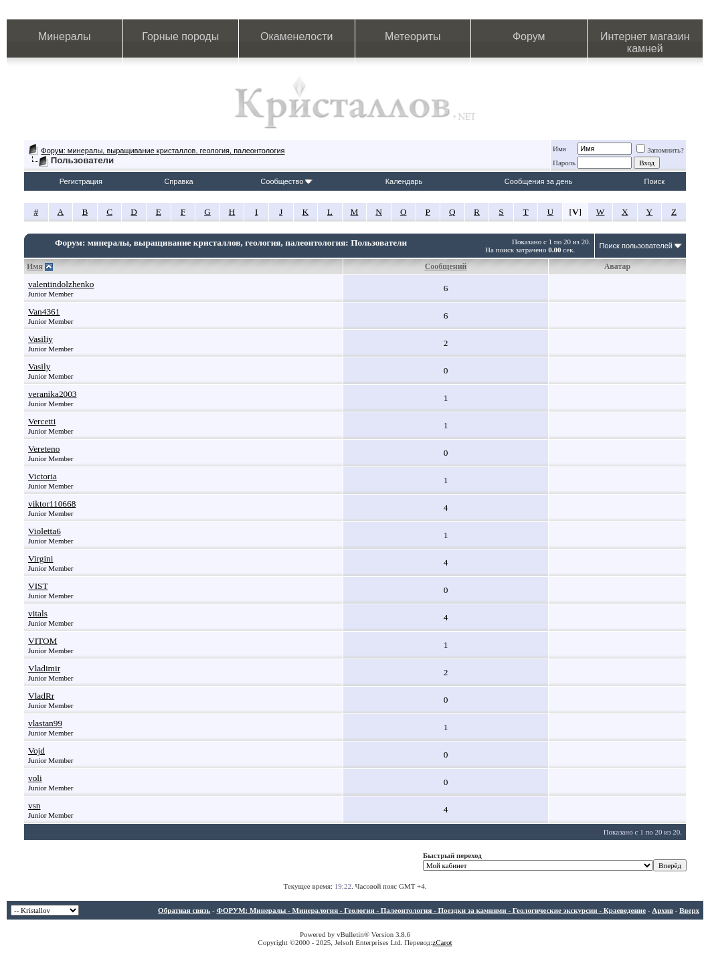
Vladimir (44, 668)
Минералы (64, 36)
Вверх (689, 910)
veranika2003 (52, 394)
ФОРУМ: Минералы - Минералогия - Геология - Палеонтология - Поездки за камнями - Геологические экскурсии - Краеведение (431, 910)
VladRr (41, 696)
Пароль (564, 163)
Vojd (36, 751)
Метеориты (412, 36)
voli (35, 778)
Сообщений (446, 266)
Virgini (40, 558)
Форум (529, 36)
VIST (38, 586)
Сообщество (286, 181)
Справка (178, 181)
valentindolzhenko (61, 284)
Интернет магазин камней (644, 42)
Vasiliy (40, 339)
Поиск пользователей (636, 246)
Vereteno (44, 449)
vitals (38, 613)
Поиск (654, 181)
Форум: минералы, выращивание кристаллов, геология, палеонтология (162, 151)
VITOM (42, 641)
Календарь (404, 181)
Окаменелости (296, 36)
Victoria (42, 476)
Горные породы (180, 36)
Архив (662, 910)
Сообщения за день (538, 181)
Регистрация (81, 181)
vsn (34, 805)
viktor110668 (52, 504)
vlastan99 (45, 723)
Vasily (39, 366)
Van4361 (44, 312)
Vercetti (42, 421)
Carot (444, 942)
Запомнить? (660, 150)
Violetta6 (44, 531)
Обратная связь (184, 910)
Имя (559, 149)
